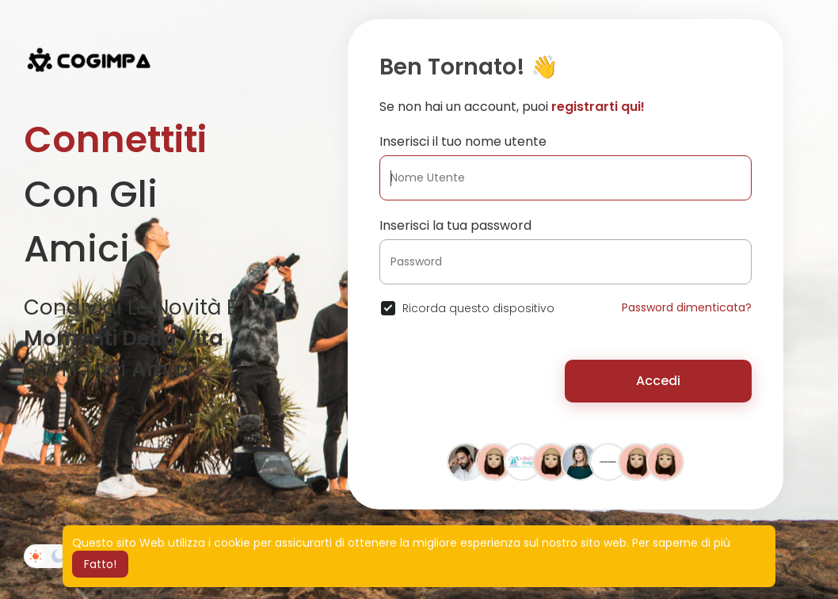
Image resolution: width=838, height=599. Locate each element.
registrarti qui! (598, 106)
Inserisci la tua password (455, 225)
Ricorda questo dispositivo (478, 308)
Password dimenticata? (687, 307)
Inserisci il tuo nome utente (463, 141)
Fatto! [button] (100, 564)
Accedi (658, 381)
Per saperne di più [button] (681, 543)
